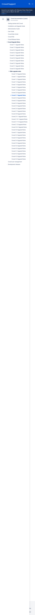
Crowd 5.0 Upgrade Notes (17, 68)
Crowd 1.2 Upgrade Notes (19, 79)
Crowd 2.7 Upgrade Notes (19, 111)
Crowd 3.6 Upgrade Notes (19, 146)
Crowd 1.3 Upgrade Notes (19, 82)
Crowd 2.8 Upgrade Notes (19, 114)
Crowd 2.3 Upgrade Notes (19, 100)
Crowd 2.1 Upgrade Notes (19, 95)
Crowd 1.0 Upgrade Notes (19, 74)
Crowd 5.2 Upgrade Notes (17, 63)
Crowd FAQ (11, 36)
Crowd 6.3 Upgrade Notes (17, 50)
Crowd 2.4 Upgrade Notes (19, 103)
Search (29, 3)
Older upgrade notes (15, 71)
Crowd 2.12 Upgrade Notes (19, 124)
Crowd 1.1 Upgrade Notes (19, 76)
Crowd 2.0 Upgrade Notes (19, 92)
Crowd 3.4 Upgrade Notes (19, 140)
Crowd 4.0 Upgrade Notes (19, 148)
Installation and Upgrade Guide (16, 26)
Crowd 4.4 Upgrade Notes (19, 159)
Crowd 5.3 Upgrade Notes (17, 60)
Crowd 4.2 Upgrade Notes (19, 153)
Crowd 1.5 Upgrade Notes (19, 87)
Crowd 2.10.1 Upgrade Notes (19, 119)
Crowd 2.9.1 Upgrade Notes (19, 116)
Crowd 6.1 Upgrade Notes (17, 55)
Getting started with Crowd (15, 23)
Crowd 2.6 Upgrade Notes (19, 108)
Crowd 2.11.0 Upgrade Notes (19, 122)
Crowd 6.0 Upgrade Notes (17, 58)
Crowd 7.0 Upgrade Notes (17, 47)
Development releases (14, 164)
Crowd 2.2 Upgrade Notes (19, 98)
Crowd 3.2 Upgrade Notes (19, 135)
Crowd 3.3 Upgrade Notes (19, 138)
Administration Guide (14, 29)
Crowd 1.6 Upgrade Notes (19, 90)
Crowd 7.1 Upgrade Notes (17, 44)
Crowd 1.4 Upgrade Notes (19, 84)
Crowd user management (15, 161)
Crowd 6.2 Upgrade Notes (17, 52)
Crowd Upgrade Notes (14, 42)
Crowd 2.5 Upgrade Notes (19, 106)
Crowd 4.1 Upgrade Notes (19, 151)
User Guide (11, 31)
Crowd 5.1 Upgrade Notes (17, 66)
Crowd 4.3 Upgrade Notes (19, 156)
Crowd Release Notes (14, 39)
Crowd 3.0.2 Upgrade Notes (19, 127)
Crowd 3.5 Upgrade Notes (19, 143)
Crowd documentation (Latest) (19, 18)
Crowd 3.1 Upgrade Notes (19, 132)
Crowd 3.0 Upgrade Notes (19, 130)
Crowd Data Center (13, 34)
